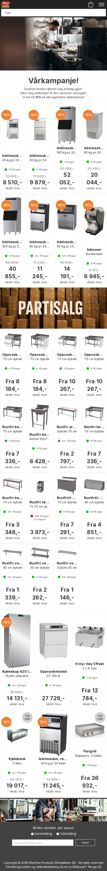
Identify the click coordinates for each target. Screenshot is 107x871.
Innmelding (43, 834)
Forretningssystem (18, 867)
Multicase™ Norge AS (87, 867)
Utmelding (68, 834)
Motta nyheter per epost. (53, 828)
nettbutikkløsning (47, 867)
